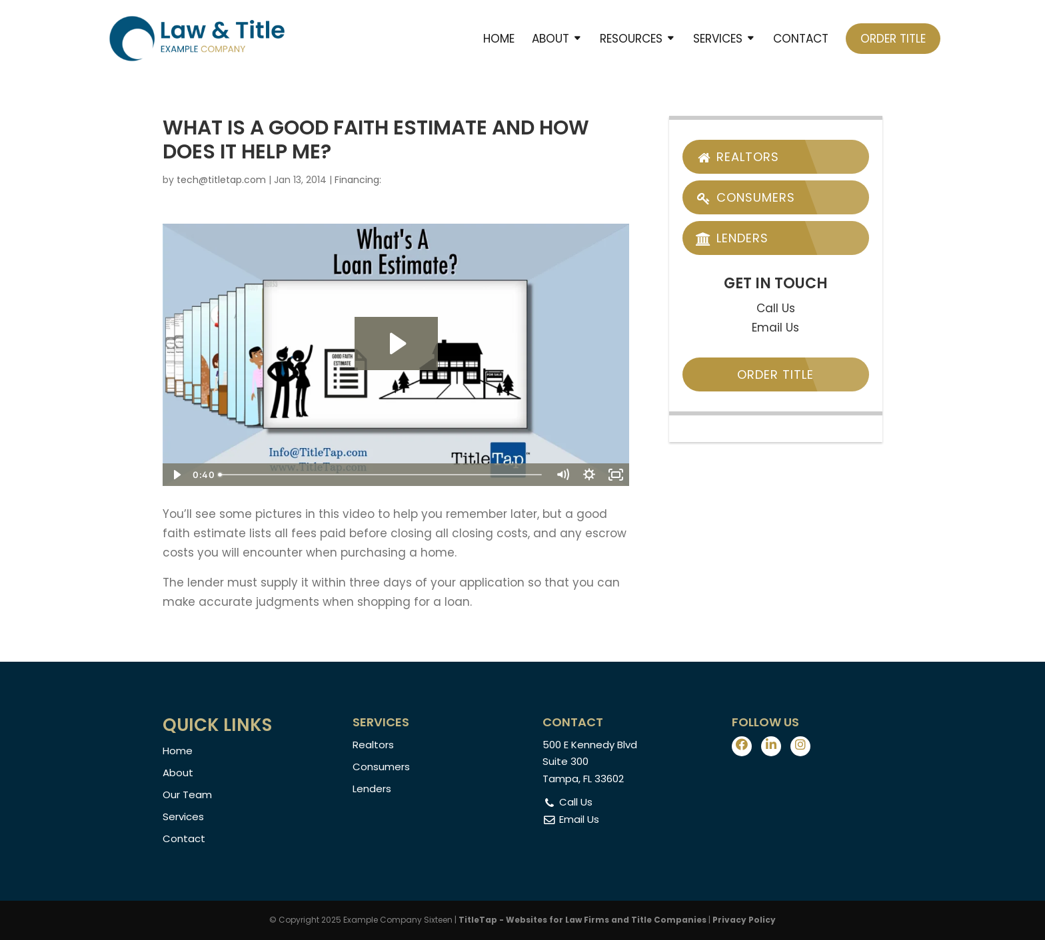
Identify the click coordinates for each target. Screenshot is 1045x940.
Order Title (893, 39)
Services (717, 40)
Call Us (775, 308)
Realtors (737, 156)
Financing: (358, 179)
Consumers (745, 197)
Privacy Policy (744, 919)
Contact (800, 40)
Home (499, 40)
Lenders (732, 238)
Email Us (775, 328)
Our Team (187, 795)
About (550, 40)
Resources (631, 40)
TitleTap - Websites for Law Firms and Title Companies (582, 919)
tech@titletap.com (221, 179)
